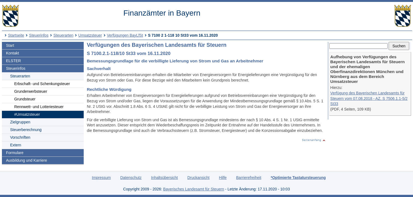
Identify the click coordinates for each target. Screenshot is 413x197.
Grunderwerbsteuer (30, 91)
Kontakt (12, 53)
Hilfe (223, 177)
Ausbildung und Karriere (26, 160)
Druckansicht (198, 177)
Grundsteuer (25, 99)
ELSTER (13, 61)
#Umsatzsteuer (27, 114)
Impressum (101, 177)
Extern (15, 145)
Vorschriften (20, 137)
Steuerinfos (38, 35)
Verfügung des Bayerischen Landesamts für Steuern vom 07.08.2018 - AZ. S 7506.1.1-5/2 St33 (369, 98)
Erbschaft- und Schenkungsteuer (42, 84)
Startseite (16, 35)
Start (10, 45)
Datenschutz (131, 177)
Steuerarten (63, 35)
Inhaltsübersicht (164, 177)
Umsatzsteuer (90, 35)
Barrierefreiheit (248, 177)
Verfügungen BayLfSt (125, 35)
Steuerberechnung (26, 130)
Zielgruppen (20, 122)
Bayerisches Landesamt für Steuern (193, 189)
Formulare (15, 152)
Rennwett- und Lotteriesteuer (39, 107)
